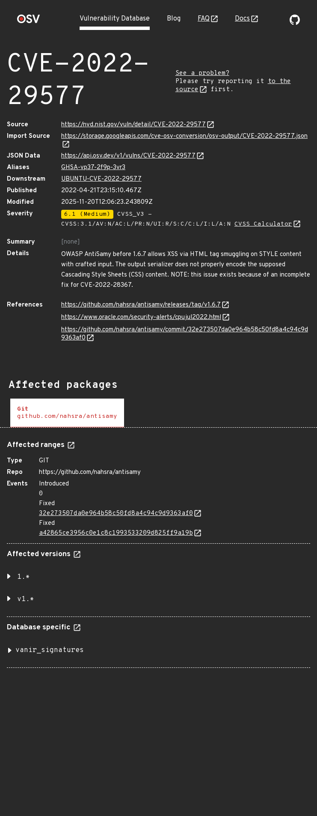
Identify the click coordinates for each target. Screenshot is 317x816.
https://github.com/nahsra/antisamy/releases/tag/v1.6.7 (141, 305)
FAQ (204, 19)
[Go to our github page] (295, 23)
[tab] (67, 413)
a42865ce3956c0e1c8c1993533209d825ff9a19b (116, 533)
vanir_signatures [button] (49, 650)
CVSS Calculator (263, 224)
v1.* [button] (25, 599)
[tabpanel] (158, 551)
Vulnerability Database (115, 19)
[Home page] (28, 21)
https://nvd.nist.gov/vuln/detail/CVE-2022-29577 (133, 125)
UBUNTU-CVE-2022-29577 (101, 179)
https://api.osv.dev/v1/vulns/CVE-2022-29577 (128, 156)
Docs (242, 19)
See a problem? (202, 73)
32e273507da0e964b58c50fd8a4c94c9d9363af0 (116, 513)
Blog (174, 19)
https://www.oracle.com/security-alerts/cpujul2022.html (141, 317)
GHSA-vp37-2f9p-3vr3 (93, 168)
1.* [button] (23, 577)
